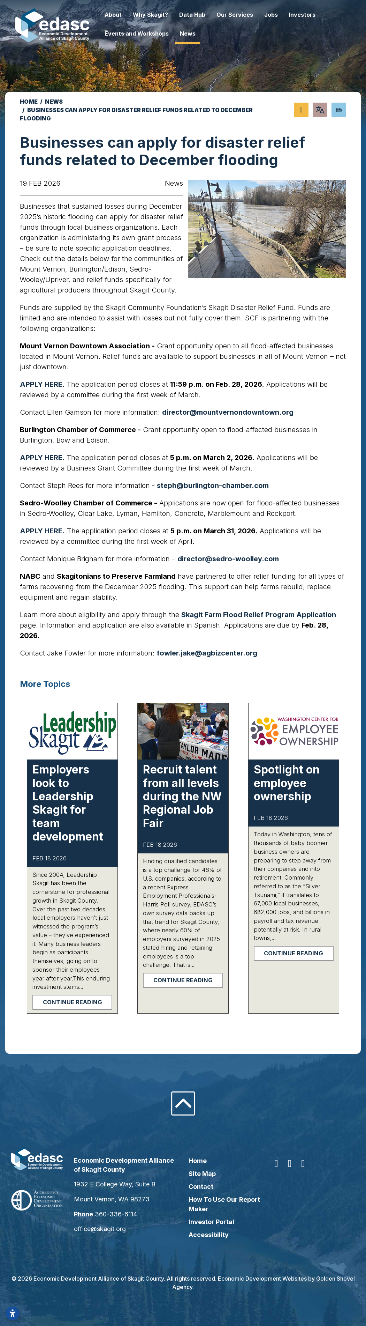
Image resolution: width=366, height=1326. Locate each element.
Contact (201, 1186)
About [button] (122, 14)
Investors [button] (312, 14)
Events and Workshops (146, 33)
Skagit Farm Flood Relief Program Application (258, 614)
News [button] (197, 33)
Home (198, 1160)
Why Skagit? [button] (160, 14)
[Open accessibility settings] (13, 1313)
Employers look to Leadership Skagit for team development (67, 803)
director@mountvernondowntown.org (227, 412)
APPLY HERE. (42, 531)
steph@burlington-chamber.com (213, 485)
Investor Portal (211, 1221)
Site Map (202, 1173)
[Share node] (301, 110)
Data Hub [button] (202, 14)
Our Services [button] (244, 14)
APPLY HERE (41, 384)
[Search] (338, 110)
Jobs (281, 14)
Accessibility (209, 1234)
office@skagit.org (106, 1228)
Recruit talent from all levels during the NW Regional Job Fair (182, 796)
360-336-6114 (122, 1214)
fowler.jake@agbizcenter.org (207, 653)
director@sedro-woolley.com (228, 559)
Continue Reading (72, 1002)
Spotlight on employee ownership (287, 783)
